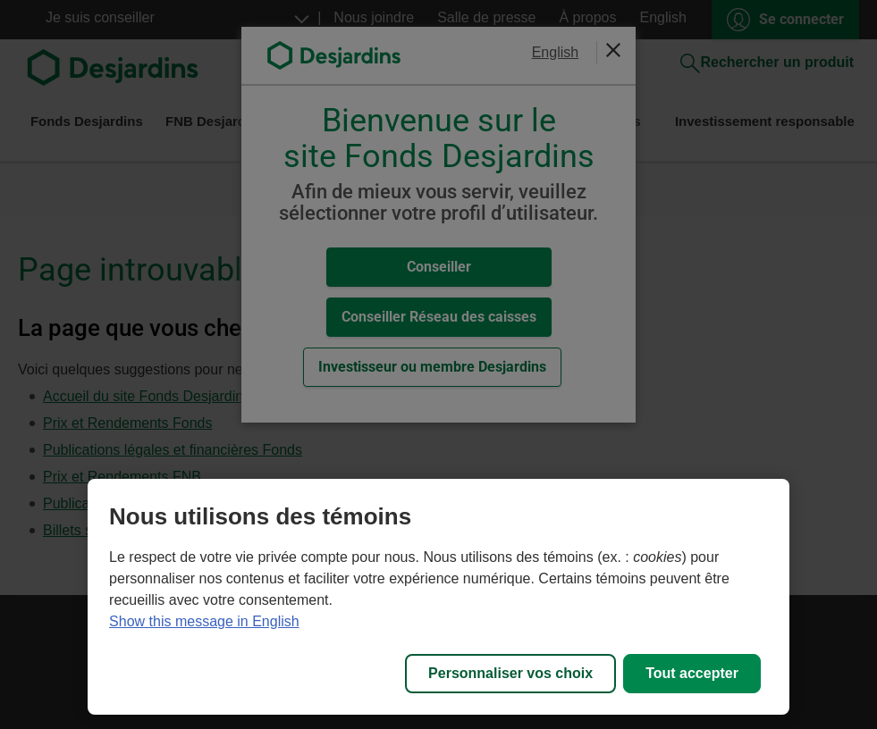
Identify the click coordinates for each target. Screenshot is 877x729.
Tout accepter (691, 673)
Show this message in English (204, 621)
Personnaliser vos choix (510, 673)
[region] (438, 597)
